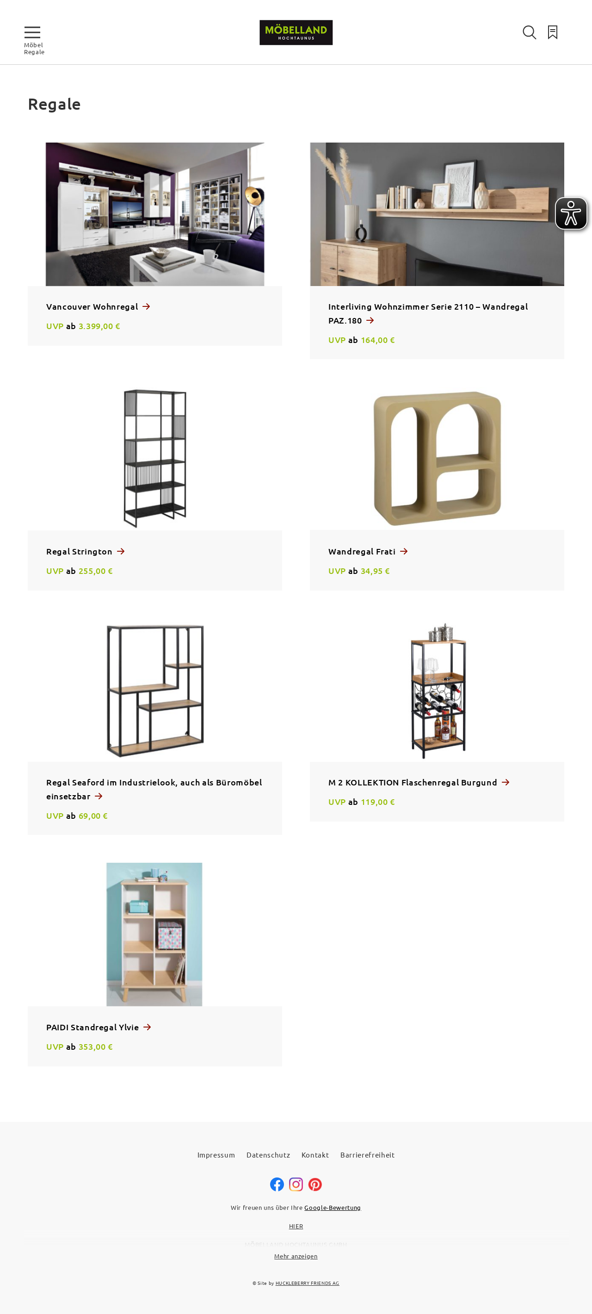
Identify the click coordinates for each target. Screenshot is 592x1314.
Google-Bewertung (332, 1207)
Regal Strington (80, 551)
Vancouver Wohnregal (93, 306)
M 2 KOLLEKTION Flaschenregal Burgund (414, 782)
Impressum (216, 1154)
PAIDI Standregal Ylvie (93, 1026)
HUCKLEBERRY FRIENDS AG (307, 1282)
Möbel (33, 45)
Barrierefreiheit (367, 1154)
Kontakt (315, 1154)
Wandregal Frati (363, 551)
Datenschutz (268, 1154)
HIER (296, 1226)
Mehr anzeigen (295, 1256)
